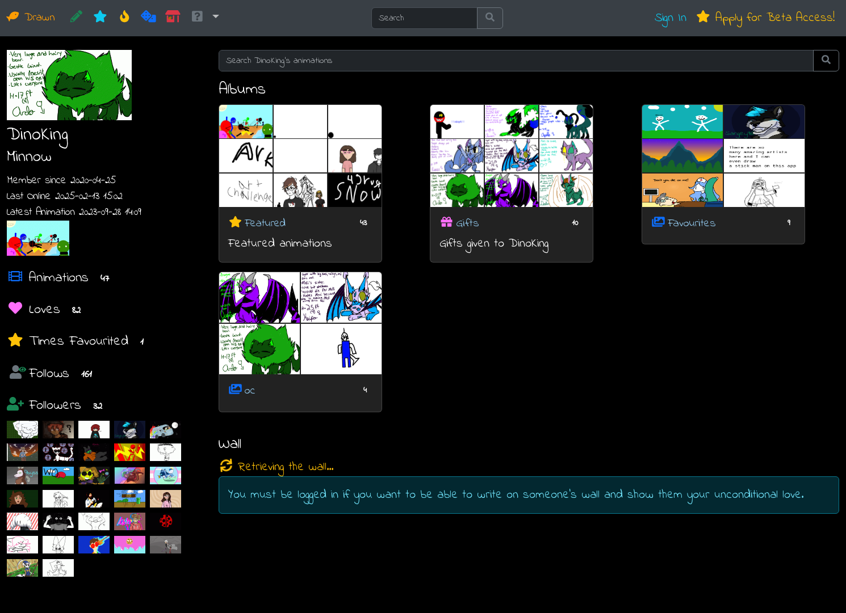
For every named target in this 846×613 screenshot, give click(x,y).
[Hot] (124, 18)
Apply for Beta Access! (765, 18)
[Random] (148, 18)
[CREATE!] (76, 18)
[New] (100, 18)
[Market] (173, 18)
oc (250, 391)
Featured (265, 223)
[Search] (424, 18)
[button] (204, 18)
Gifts (467, 223)
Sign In (670, 18)
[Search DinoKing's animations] (516, 60)
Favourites (692, 223)
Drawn (31, 18)
